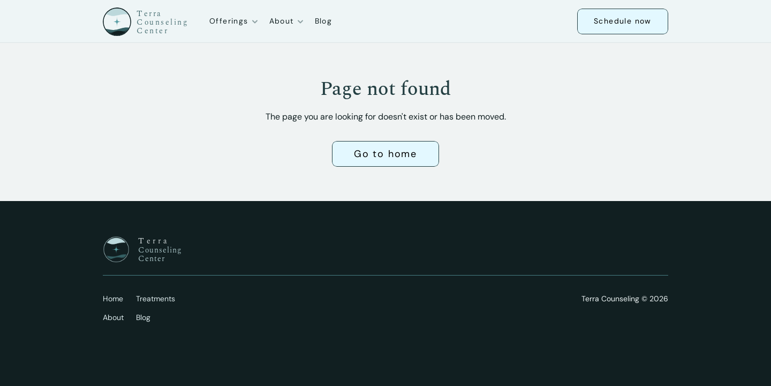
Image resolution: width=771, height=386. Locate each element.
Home (113, 298)
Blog (323, 21)
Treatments (155, 298)
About (113, 317)
